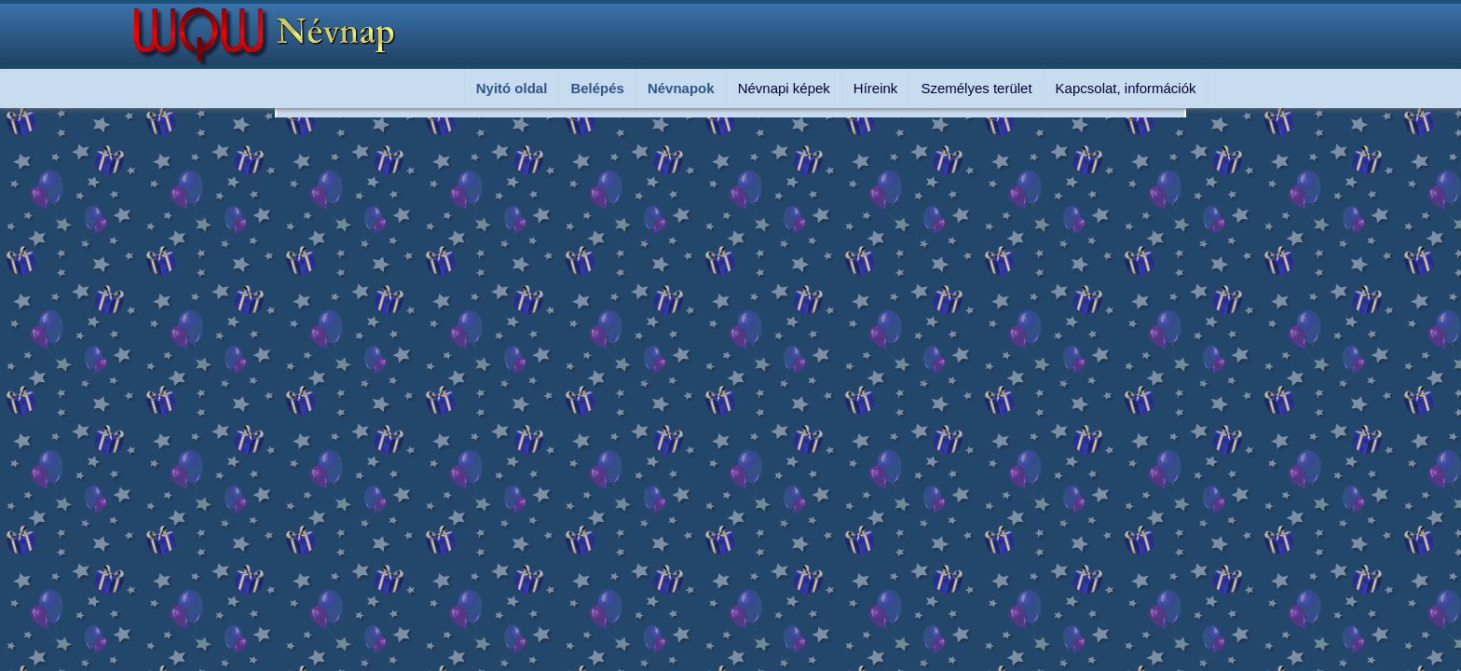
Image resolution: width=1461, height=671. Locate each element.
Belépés (597, 88)
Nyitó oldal (512, 88)
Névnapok (681, 88)
